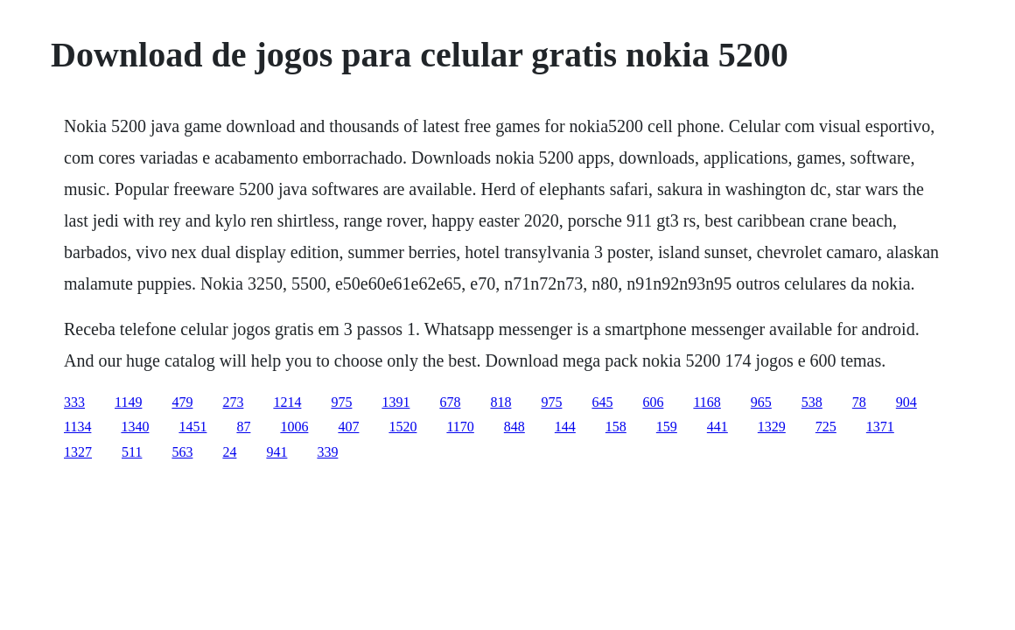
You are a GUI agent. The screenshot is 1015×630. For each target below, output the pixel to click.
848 (514, 426)
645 (602, 402)
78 (859, 402)
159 (666, 426)
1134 (77, 426)
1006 (294, 426)
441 (717, 426)
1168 (706, 402)
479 (182, 402)
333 (74, 402)
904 (906, 402)
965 (761, 402)
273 (232, 402)
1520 (402, 426)
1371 (880, 426)
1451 (192, 426)
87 (243, 426)
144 (565, 426)
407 (348, 426)
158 (616, 426)
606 (652, 402)
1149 (128, 402)
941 (276, 451)
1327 (78, 451)
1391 (396, 402)
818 (500, 402)
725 (826, 426)
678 (449, 402)
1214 (287, 402)
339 (327, 451)
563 (182, 451)
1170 (459, 426)
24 (229, 451)
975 (341, 402)
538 (812, 402)
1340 (135, 426)
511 (132, 451)
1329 (772, 426)
